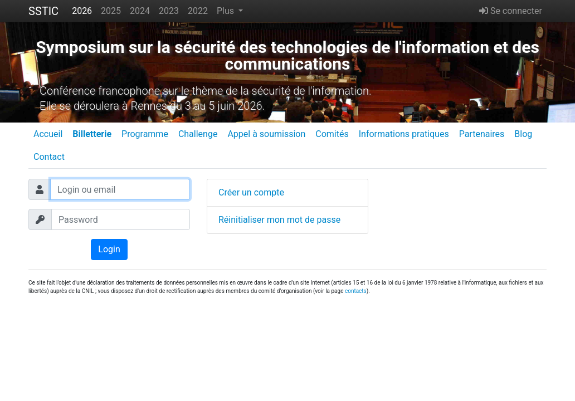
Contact (49, 156)
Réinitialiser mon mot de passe (279, 219)
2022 (198, 11)
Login (109, 249)
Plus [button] (226, 11)
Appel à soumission (266, 134)
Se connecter (510, 11)
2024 (140, 11)
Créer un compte (251, 192)
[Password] (120, 219)
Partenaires (482, 134)
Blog (523, 134)
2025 (111, 11)
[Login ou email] (120, 189)
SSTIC (43, 11)
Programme (144, 134)
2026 (82, 11)
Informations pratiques (404, 134)
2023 (169, 11)
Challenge (198, 134)
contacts (356, 291)
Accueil (47, 134)
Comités (331, 134)
